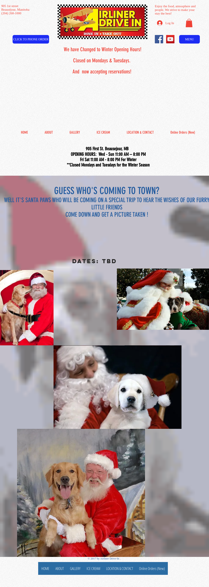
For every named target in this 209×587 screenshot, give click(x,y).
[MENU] (189, 39)
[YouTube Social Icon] (170, 39)
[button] (189, 23)
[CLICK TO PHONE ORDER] (31, 39)
